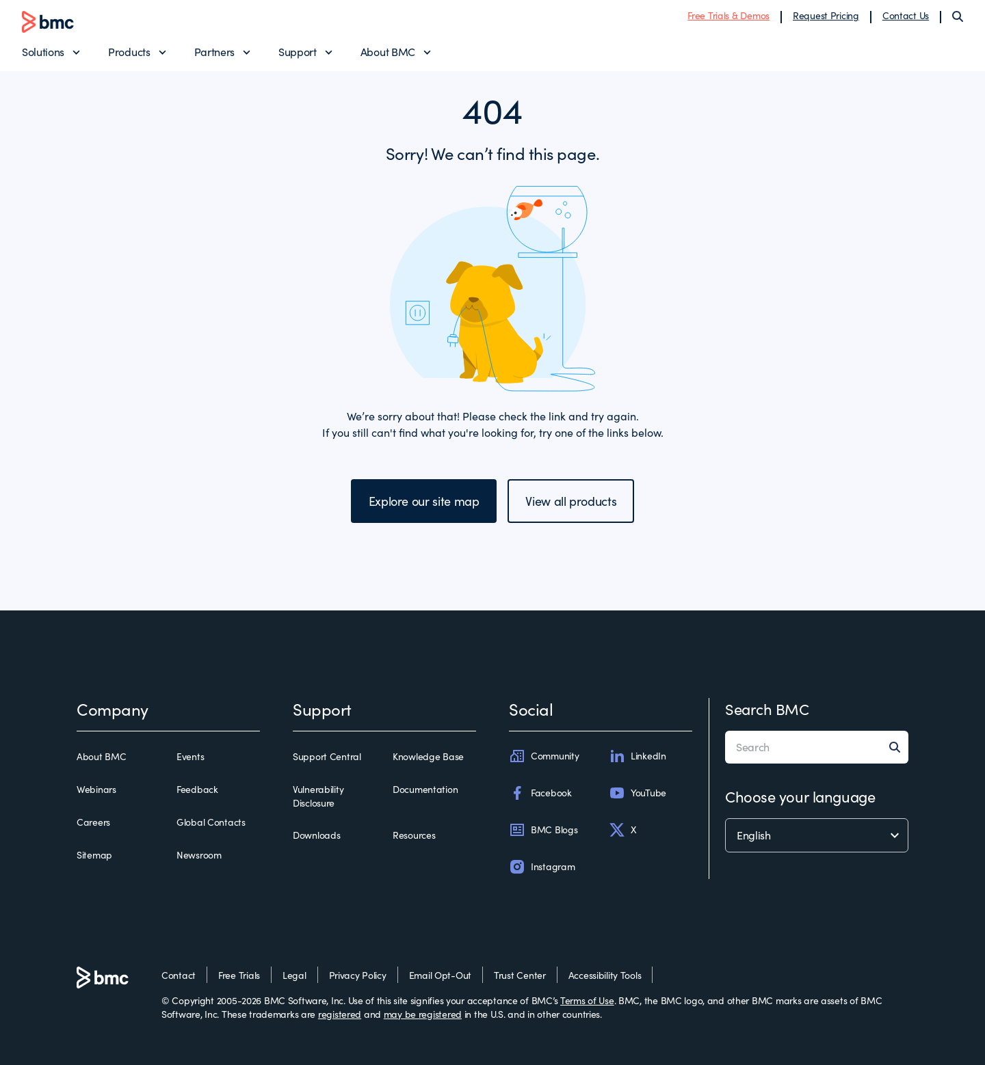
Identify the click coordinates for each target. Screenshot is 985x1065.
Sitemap (94, 854)
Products (129, 51)
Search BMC (767, 709)
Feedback (197, 789)
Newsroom (199, 854)
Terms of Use (587, 1000)
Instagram (542, 867)
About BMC (387, 51)
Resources (414, 834)
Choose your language (800, 796)
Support (297, 51)
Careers (93, 821)
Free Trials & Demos (728, 15)
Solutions (43, 51)
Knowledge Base (428, 756)
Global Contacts (211, 821)
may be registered (423, 1014)
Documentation (425, 789)
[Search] (957, 16)
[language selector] (816, 835)
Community (544, 756)
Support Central (327, 756)
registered (339, 1014)
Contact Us (905, 15)
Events (190, 756)
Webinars (96, 789)
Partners (214, 51)
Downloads (316, 834)
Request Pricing (826, 15)
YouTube (637, 793)
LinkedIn (637, 756)
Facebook (540, 793)
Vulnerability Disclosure (318, 796)
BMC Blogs (543, 830)
